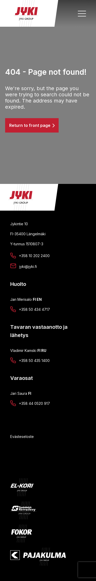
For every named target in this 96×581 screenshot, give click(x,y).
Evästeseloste (22, 436)
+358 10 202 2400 (34, 256)
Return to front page (29, 125)
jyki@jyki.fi (28, 266)
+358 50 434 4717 (34, 309)
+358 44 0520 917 (34, 403)
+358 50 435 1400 (34, 360)
